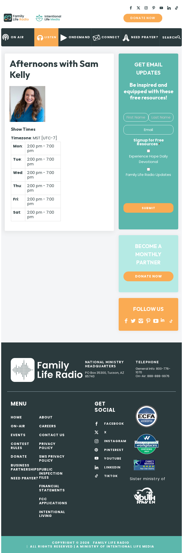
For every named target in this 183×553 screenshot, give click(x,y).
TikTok (170, 321)
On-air (18, 426)
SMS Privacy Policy (52, 458)
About (46, 417)
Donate (19, 456)
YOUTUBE (156, 321)
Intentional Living (52, 514)
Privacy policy (47, 445)
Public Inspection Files (51, 473)
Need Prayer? (24, 478)
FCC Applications (53, 501)
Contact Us (52, 435)
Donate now (142, 18)
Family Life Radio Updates (148, 174)
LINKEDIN (163, 321)
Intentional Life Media (129, 546)
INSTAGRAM (141, 321)
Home (16, 417)
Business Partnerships (25, 467)
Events (18, 435)
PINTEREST (148, 321)
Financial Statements (52, 488)
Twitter (133, 321)
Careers (47, 426)
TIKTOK (111, 476)
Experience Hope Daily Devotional (148, 159)
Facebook (126, 321)
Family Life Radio (68, 19)
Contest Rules (20, 445)
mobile (173, 18)
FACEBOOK (114, 424)
